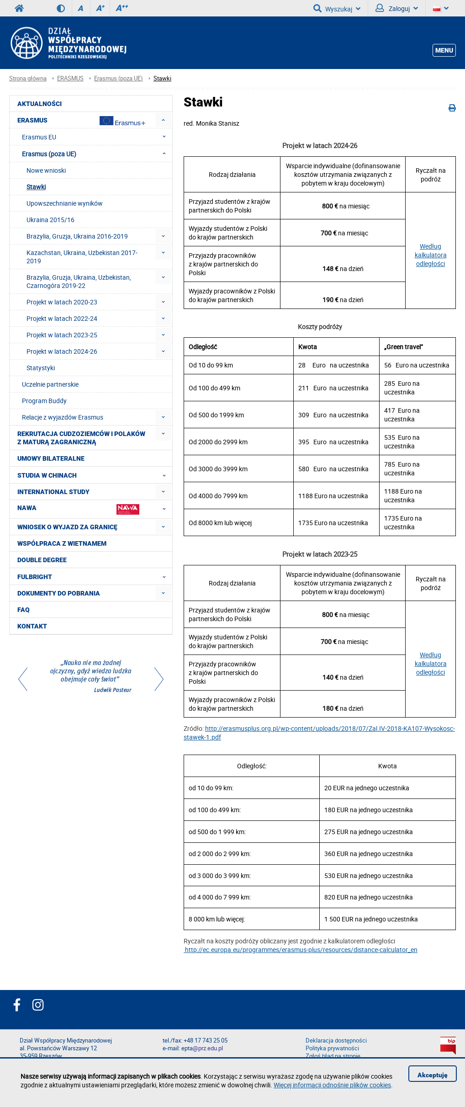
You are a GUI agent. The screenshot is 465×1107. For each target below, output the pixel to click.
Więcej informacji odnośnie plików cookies (332, 1084)
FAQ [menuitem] (23, 609)
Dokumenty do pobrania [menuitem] (58, 593)
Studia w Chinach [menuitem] (94, 475)
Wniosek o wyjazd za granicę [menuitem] (67, 527)
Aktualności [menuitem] (39, 103)
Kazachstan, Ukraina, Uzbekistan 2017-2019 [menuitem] (81, 256)
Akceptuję (432, 1075)
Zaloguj (396, 8)
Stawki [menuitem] (36, 186)
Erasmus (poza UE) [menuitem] (96, 153)
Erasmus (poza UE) (118, 78)
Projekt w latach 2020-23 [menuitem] (61, 302)
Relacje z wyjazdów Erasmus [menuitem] (62, 417)
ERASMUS (70, 78)
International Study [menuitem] (53, 491)
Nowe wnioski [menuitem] (46, 170)
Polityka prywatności (332, 1048)
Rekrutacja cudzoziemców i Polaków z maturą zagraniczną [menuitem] (81, 438)
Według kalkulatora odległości (431, 255)
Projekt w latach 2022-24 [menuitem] (61, 318)
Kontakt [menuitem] (32, 626)
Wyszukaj (336, 8)
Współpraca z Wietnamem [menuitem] (61, 543)
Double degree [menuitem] (42, 560)
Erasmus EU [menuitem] (96, 136)
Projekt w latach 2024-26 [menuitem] (61, 351)
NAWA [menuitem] (94, 509)
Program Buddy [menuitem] (44, 400)
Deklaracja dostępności (336, 1040)
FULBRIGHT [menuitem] (94, 576)
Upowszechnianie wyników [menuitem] (64, 203)
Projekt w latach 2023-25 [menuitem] (61, 334)
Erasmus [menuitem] (81, 120)
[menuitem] (163, 120)
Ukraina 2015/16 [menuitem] (50, 219)
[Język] (441, 8)
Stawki (162, 78)
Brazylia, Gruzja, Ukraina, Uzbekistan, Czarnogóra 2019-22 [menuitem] (78, 281)
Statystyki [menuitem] (40, 367)
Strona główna (28, 78)
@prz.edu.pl (208, 1048)
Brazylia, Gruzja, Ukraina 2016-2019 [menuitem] (77, 236)
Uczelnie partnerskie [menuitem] (50, 384)
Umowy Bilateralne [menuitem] (51, 458)
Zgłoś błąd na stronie (333, 1056)
